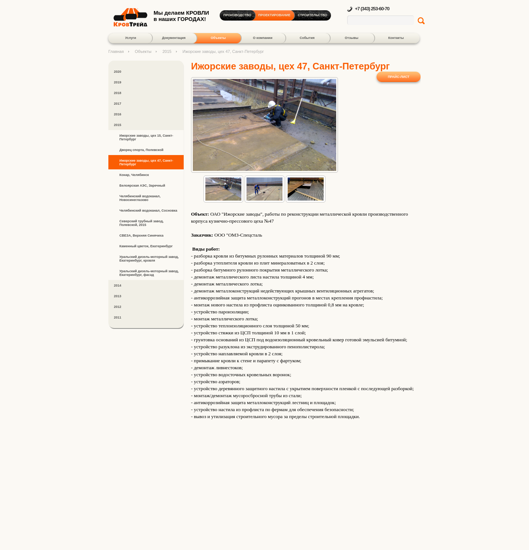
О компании (263, 38)
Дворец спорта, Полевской (141, 150)
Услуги (130, 38)
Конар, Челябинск (134, 175)
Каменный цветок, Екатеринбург (146, 246)
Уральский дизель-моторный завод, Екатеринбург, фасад (149, 273)
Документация (174, 38)
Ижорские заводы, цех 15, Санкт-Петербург (146, 137)
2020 (117, 71)
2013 (117, 296)
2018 (117, 93)
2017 (117, 103)
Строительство (312, 15)
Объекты (218, 38)
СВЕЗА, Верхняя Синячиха (141, 235)
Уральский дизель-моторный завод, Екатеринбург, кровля (149, 258)
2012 (117, 307)
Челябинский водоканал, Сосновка (148, 210)
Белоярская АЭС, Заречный (142, 185)
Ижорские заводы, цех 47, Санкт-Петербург (146, 162)
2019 (117, 82)
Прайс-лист (399, 77)
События (307, 38)
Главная (116, 51)
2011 (117, 317)
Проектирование (274, 15)
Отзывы (352, 38)
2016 (117, 114)
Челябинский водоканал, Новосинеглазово (140, 198)
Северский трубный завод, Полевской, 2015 (141, 223)
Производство (237, 15)
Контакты (396, 38)
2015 (166, 51)
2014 (117, 285)
